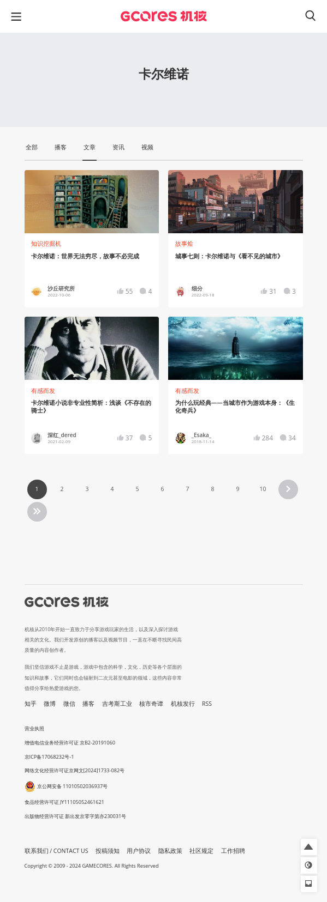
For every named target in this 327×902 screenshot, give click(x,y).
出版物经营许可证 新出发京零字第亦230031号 (76, 816)
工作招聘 (233, 851)
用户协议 (139, 851)
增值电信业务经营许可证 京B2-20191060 (70, 742)
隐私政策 (170, 851)
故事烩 (184, 243)
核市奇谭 (151, 703)
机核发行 (183, 703)
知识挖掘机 (46, 243)
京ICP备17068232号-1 (49, 756)
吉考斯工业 (117, 703)
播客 (88, 703)
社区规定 (201, 851)
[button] (309, 847)
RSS (207, 703)
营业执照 (34, 728)
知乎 (31, 703)
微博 (50, 703)
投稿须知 (108, 851)
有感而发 (43, 391)
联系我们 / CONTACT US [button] (56, 851)
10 (262, 489)
